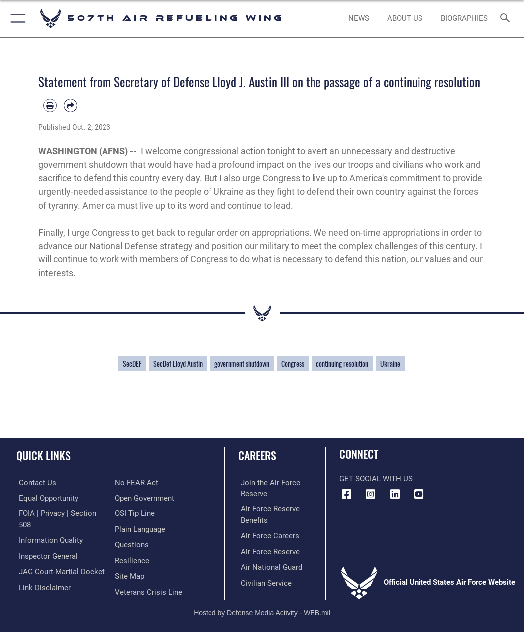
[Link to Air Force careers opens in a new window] (267, 534)
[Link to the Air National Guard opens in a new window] (269, 565)
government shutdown (241, 364)
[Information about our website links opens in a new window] (42, 585)
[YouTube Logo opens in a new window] (418, 494)
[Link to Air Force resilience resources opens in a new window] (132, 559)
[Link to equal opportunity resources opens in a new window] (46, 497)
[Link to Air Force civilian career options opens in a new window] (263, 580)
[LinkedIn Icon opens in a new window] (394, 494)
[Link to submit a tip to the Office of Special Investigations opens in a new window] (135, 512)
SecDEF (132, 364)
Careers (257, 455)
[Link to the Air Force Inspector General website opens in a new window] (45, 554)
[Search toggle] (507, 18)
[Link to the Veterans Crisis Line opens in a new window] (148, 589)
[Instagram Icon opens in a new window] (370, 494)
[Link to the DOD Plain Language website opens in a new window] (140, 528)
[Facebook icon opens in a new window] (346, 494)
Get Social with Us (376, 479)
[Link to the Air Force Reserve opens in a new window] (267, 550)
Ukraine (390, 364)
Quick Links (43, 455)
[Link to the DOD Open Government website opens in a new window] (144, 497)
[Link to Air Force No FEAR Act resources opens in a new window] (136, 482)
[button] (16, 18)
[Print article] (50, 105)
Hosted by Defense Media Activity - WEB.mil (262, 610)
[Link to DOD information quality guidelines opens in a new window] (48, 539)
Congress (292, 364)
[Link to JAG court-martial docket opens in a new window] (59, 570)
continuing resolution (342, 364)
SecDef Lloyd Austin (178, 364)
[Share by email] (70, 105)
